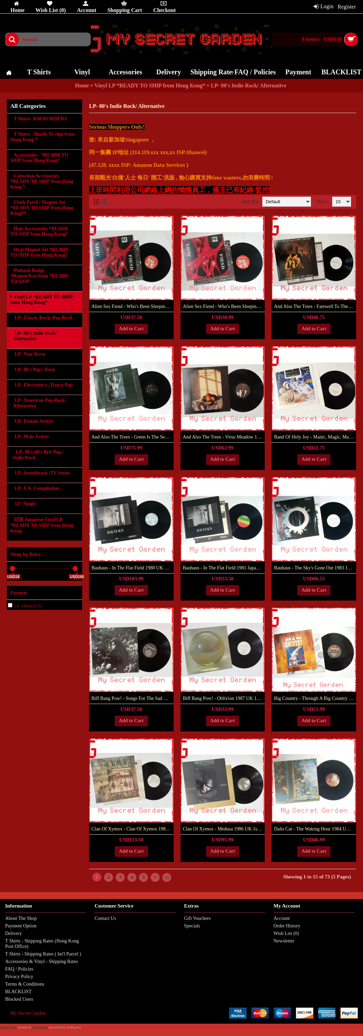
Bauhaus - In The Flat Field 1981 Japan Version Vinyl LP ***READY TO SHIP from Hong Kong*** (224, 567)
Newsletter (284, 941)
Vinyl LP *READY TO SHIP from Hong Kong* (150, 85)
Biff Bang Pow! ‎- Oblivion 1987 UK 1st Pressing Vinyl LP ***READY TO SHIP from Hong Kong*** (224, 698)
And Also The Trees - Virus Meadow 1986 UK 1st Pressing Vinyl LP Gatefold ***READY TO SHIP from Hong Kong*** (224, 437)
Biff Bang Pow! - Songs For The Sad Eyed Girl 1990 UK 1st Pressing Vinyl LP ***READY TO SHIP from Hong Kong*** (132, 698)
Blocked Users (19, 999)
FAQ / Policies (19, 969)
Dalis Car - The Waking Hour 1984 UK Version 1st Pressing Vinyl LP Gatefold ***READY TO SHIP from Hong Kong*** (315, 828)
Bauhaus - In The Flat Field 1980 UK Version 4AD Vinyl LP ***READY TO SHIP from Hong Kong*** (132, 567)
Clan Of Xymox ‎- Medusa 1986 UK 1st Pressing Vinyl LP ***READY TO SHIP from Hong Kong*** (224, 828)
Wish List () (286, 933)
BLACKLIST (18, 991)
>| (167, 877)
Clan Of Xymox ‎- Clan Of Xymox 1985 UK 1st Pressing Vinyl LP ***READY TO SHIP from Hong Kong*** (132, 828)
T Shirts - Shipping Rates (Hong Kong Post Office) (42, 943)
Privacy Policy (19, 976)
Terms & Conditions (24, 984)
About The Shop (21, 918)
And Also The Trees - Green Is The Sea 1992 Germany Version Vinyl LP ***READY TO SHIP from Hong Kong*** (132, 437)
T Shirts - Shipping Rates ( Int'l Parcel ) (43, 954)
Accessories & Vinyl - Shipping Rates (41, 961)
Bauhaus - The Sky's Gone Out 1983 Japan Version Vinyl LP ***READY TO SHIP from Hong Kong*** (315, 567)
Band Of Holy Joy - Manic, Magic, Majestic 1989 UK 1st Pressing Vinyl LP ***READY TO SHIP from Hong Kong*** (315, 437)
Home (82, 85)
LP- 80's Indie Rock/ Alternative (248, 85)
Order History (287, 925)
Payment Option (20, 925)
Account (282, 918)
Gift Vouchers (197, 918)
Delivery (13, 933)
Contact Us (105, 918)
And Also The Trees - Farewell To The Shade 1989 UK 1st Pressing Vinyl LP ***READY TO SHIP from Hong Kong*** (315, 306)
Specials (192, 925)
